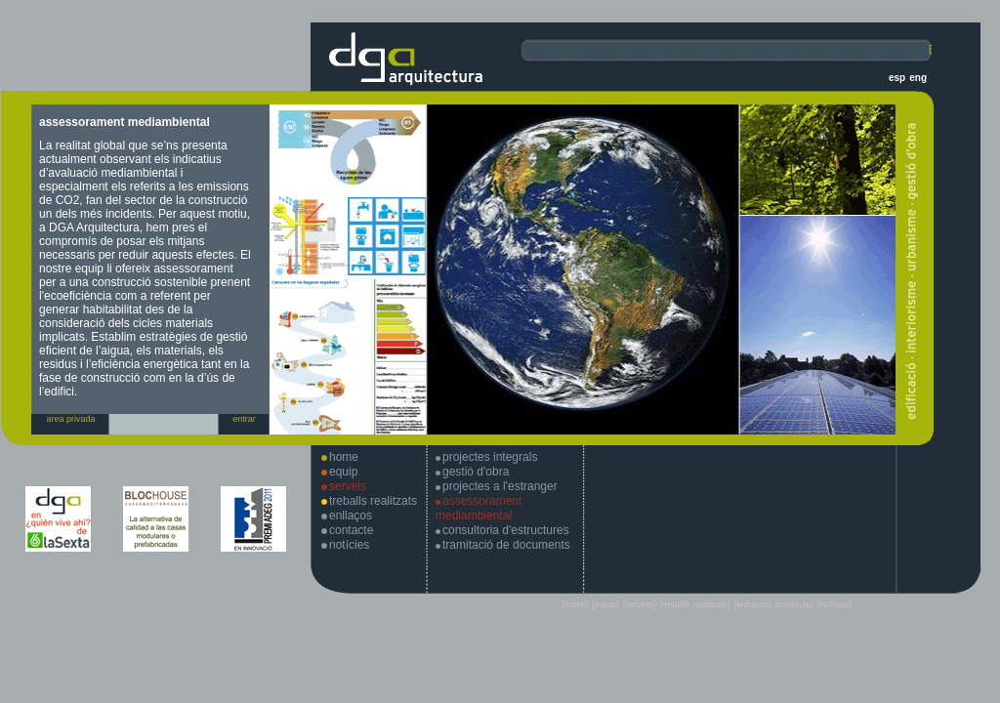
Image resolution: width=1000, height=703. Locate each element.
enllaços (350, 515)
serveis (347, 486)
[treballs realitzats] (694, 604)
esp (897, 77)
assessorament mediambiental (478, 508)
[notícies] (835, 604)
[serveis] (639, 604)
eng (918, 77)
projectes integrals (489, 457)
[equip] (606, 604)
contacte (351, 530)
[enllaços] (752, 604)
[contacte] (794, 604)
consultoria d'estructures (505, 530)
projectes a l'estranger (500, 486)
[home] (575, 604)
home (343, 457)
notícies (349, 545)
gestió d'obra (475, 471)
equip (343, 471)
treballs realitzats (373, 501)
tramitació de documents (506, 545)
